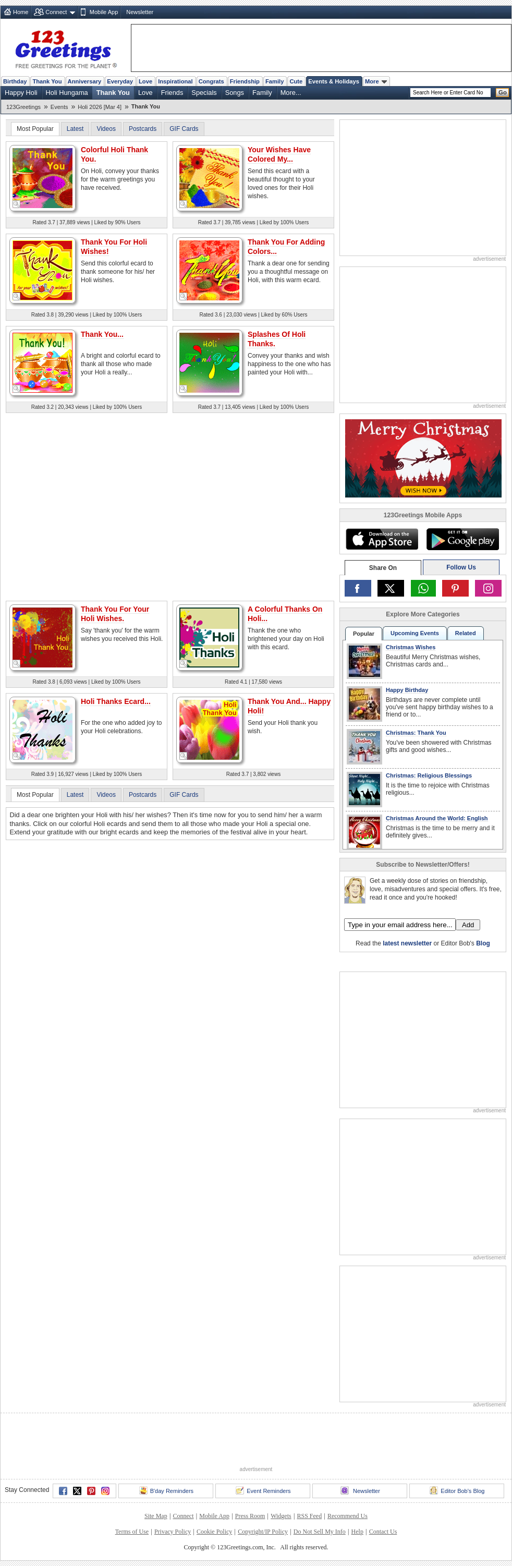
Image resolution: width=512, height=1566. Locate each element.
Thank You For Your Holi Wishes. (115, 614)
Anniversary (85, 81)
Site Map (155, 1516)
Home (20, 12)
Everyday (120, 81)
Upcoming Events (415, 633)
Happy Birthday (407, 690)
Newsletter (139, 12)
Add (468, 925)
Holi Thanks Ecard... (116, 701)
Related (465, 633)
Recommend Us (347, 1516)
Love (145, 81)
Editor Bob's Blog (457, 1490)
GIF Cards (183, 128)
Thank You (47, 81)
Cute (295, 81)
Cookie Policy (214, 1531)
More (376, 81)
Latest (75, 128)
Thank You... (102, 334)
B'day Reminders (166, 1490)
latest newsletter (407, 943)
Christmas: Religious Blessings (429, 775)
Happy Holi (21, 92)
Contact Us (383, 1531)
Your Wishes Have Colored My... (279, 154)
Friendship (245, 81)
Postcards (142, 128)
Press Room (250, 1516)
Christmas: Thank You (416, 733)
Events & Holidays (333, 81)
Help (357, 1531)
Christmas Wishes (410, 647)
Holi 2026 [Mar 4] (99, 107)
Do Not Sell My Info (320, 1531)
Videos (105, 128)
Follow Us (461, 567)
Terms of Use (132, 1531)
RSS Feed (309, 1516)
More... (291, 92)
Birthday (15, 81)
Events (59, 107)
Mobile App (104, 12)
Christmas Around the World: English (437, 818)
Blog (483, 943)
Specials (203, 92)
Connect (56, 12)
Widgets (281, 1516)
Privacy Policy (172, 1531)
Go (502, 92)
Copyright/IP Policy (263, 1531)
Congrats (211, 81)
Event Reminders (263, 1490)
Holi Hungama (67, 92)
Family (274, 81)
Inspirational (175, 81)
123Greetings (23, 107)
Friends (172, 92)
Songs (234, 92)
